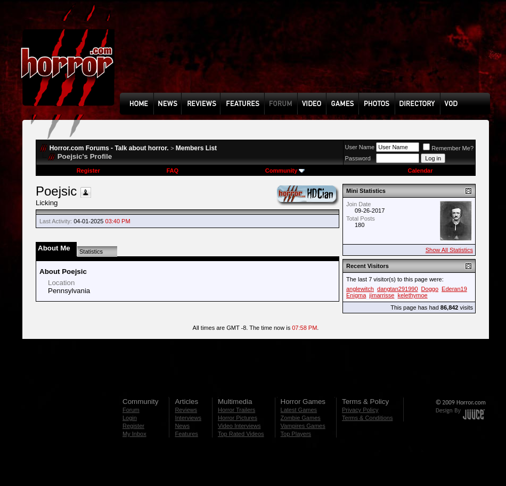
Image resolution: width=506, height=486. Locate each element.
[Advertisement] (157, 54)
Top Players (296, 434)
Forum (131, 410)
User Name (360, 147)
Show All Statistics (449, 250)
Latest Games (299, 410)
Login (130, 418)
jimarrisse (381, 295)
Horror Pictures (237, 418)
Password (358, 158)
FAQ (172, 170)
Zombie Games (301, 418)
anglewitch (360, 289)
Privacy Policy (360, 410)
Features (186, 434)
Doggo (429, 289)
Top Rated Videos (241, 434)
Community (285, 170)
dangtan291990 (397, 289)
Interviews (188, 418)
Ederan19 (454, 289)
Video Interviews (239, 426)
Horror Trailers (236, 410)
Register (88, 170)
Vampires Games (303, 426)
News (182, 426)
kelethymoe (412, 295)
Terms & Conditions (367, 418)
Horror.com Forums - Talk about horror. (109, 148)
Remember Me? (448, 148)
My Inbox (134, 434)
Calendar (419, 170)
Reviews (186, 410)
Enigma (356, 295)
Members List (196, 148)
